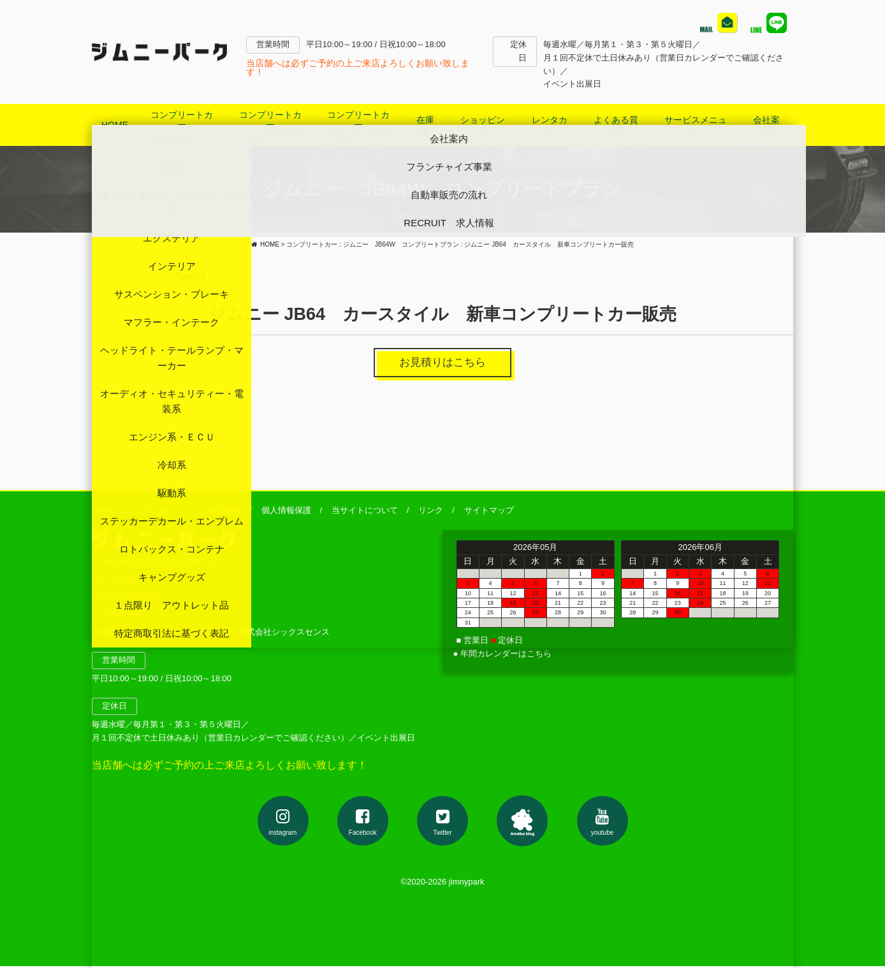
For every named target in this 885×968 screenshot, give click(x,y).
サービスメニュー (695, 124)
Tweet (190, 276)
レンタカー (549, 124)
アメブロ (522, 822)
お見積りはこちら (442, 363)
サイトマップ (489, 512)
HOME (114, 125)
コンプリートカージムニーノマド (358, 125)
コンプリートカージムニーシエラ (270, 125)
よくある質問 (616, 124)
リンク (430, 512)
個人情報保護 (286, 512)
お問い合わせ (162, 512)
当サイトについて (365, 512)
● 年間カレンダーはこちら (502, 655)
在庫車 (425, 124)
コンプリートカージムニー (181, 125)
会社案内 (224, 512)
